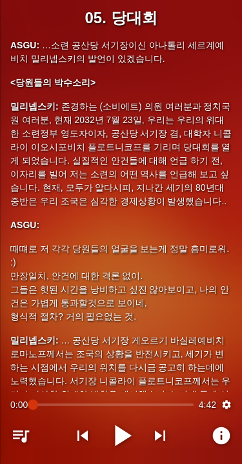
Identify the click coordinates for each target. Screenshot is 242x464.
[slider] (113, 404)
